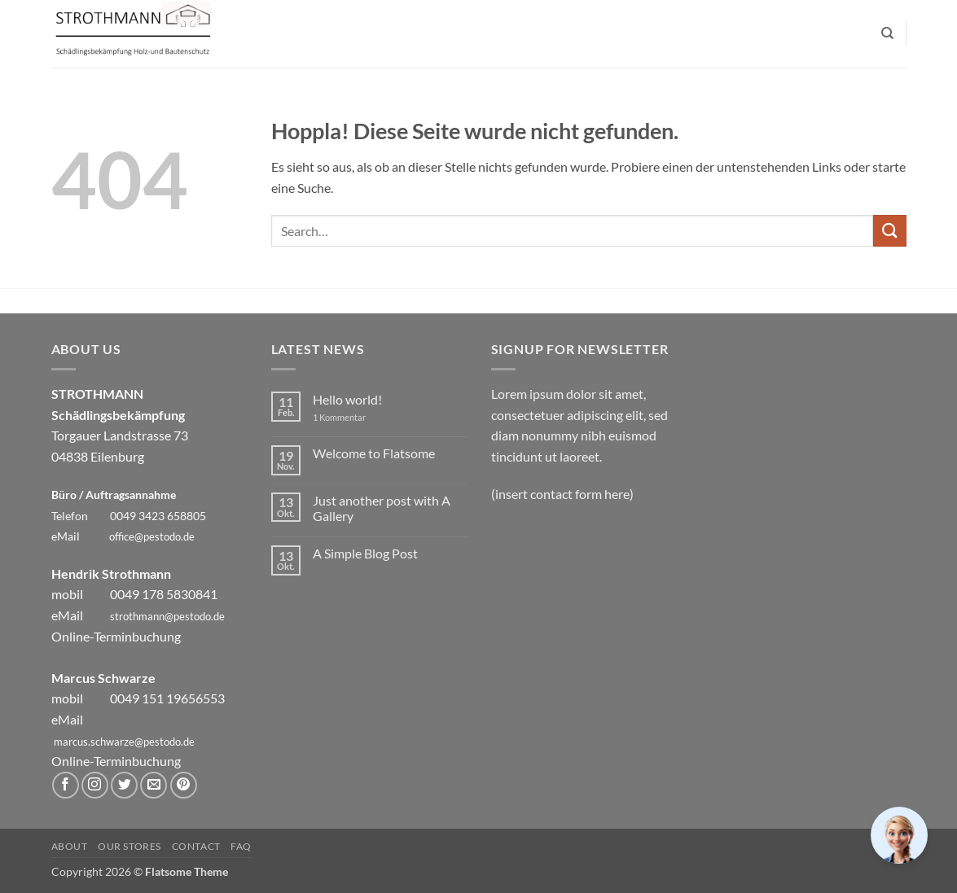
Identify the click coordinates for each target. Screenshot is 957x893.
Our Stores (129, 846)
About (69, 846)
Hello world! (347, 399)
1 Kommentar (351, 417)
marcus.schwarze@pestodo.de (124, 741)
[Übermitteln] (889, 231)
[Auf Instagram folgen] (94, 785)
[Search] (887, 33)
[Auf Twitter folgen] (124, 785)
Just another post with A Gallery (381, 507)
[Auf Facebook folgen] (65, 785)
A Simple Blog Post (365, 553)
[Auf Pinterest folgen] (183, 785)
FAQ (241, 846)
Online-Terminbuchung (116, 636)
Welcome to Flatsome (374, 453)
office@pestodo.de (152, 536)
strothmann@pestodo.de (167, 616)
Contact (196, 846)
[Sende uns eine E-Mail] (153, 785)
